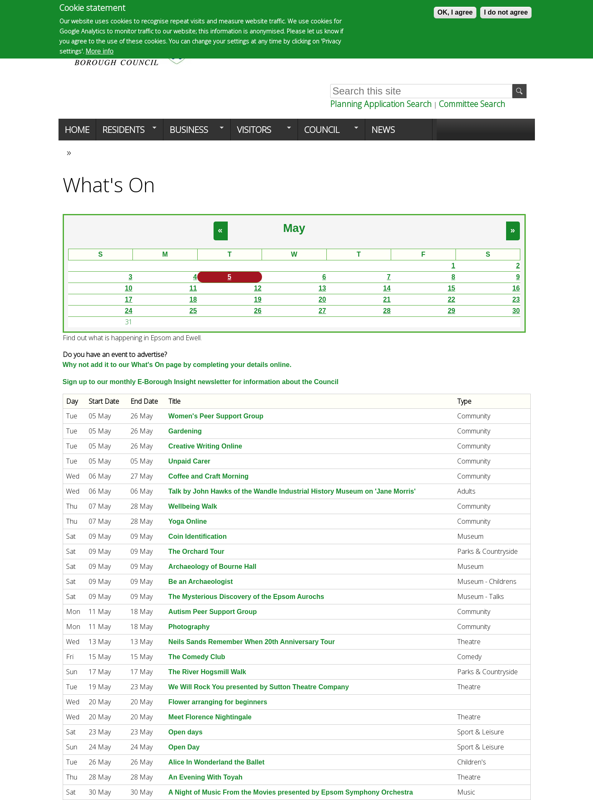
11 (193, 288)
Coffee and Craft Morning (208, 476)
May (294, 228)
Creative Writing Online (205, 446)
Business (193, 132)
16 (516, 288)
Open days (185, 732)
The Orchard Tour (196, 551)
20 (322, 299)
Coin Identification (197, 536)
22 (451, 299)
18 (193, 299)
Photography (189, 626)
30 (516, 310)
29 (451, 310)
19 (258, 299)
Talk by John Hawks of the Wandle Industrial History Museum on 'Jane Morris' (292, 491)
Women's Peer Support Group (216, 416)
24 (128, 310)
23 (516, 299)
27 (322, 310)
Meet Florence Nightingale (210, 717)
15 (451, 288)
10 (128, 288)
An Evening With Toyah (205, 777)
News (383, 129)
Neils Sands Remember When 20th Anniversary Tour (251, 641)
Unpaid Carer (189, 461)
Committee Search (472, 104)
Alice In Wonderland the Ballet (216, 762)
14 (387, 288)
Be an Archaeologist (200, 581)
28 (387, 310)
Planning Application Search (381, 104)
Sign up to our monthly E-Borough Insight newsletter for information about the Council (200, 381)
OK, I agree (455, 12)
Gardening (185, 431)
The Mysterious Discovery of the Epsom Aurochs (246, 596)
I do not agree (506, 12)
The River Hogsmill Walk (207, 671)
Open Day (184, 747)
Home (77, 129)
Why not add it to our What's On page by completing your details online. (177, 364)
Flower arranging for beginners (217, 702)
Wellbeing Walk (192, 506)
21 (387, 299)
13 (322, 288)
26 (258, 310)
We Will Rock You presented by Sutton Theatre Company (258, 686)
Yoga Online (187, 521)
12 (258, 288)
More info (100, 51)
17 (128, 299)
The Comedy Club (196, 656)
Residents (126, 132)
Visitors (261, 132)
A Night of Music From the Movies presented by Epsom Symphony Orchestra (290, 792)
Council (328, 132)
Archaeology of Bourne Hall (212, 566)
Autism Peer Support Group (212, 611)
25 (193, 310)
